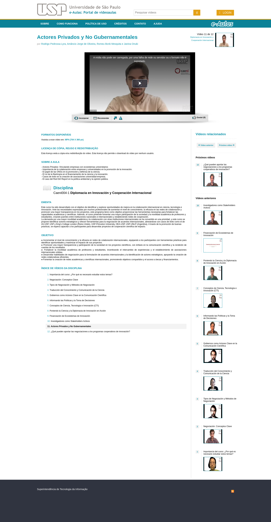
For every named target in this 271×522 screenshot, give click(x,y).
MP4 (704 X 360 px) (74, 139)
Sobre (44, 23)
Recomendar (102, 118)
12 (198, 165)
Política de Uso (95, 23)
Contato (140, 23)
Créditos (120, 23)
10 (198, 206)
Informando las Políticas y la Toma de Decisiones (72, 300)
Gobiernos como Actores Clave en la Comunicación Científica (78, 295)
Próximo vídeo (227, 145)
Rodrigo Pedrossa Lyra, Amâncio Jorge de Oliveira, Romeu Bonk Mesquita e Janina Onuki (89, 43)
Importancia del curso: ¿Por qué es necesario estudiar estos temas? (81, 274)
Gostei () (199, 117)
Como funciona (67, 23)
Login (227, 12)
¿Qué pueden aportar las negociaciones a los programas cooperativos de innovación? (90, 331)
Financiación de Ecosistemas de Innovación (70, 316)
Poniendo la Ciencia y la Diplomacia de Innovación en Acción (78, 311)
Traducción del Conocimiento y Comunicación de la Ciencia (77, 290)
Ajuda (158, 23)
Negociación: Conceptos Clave (64, 280)
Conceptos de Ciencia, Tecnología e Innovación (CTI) (74, 305)
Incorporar (81, 118)
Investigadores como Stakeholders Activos (70, 321)
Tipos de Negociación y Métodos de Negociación (72, 285)
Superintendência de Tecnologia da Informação (62, 489)
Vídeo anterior (205, 145)
